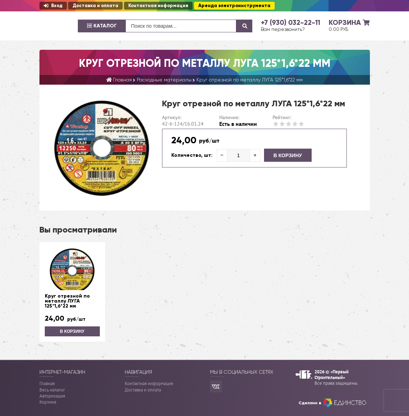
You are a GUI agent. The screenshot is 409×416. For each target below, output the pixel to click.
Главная (47, 383)
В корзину (288, 155)
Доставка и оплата (95, 6)
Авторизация (52, 396)
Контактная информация (158, 6)
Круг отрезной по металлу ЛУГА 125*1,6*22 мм (67, 301)
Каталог (102, 26)
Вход (53, 6)
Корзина (47, 402)
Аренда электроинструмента (234, 6)
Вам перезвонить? (283, 29)
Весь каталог (52, 390)
